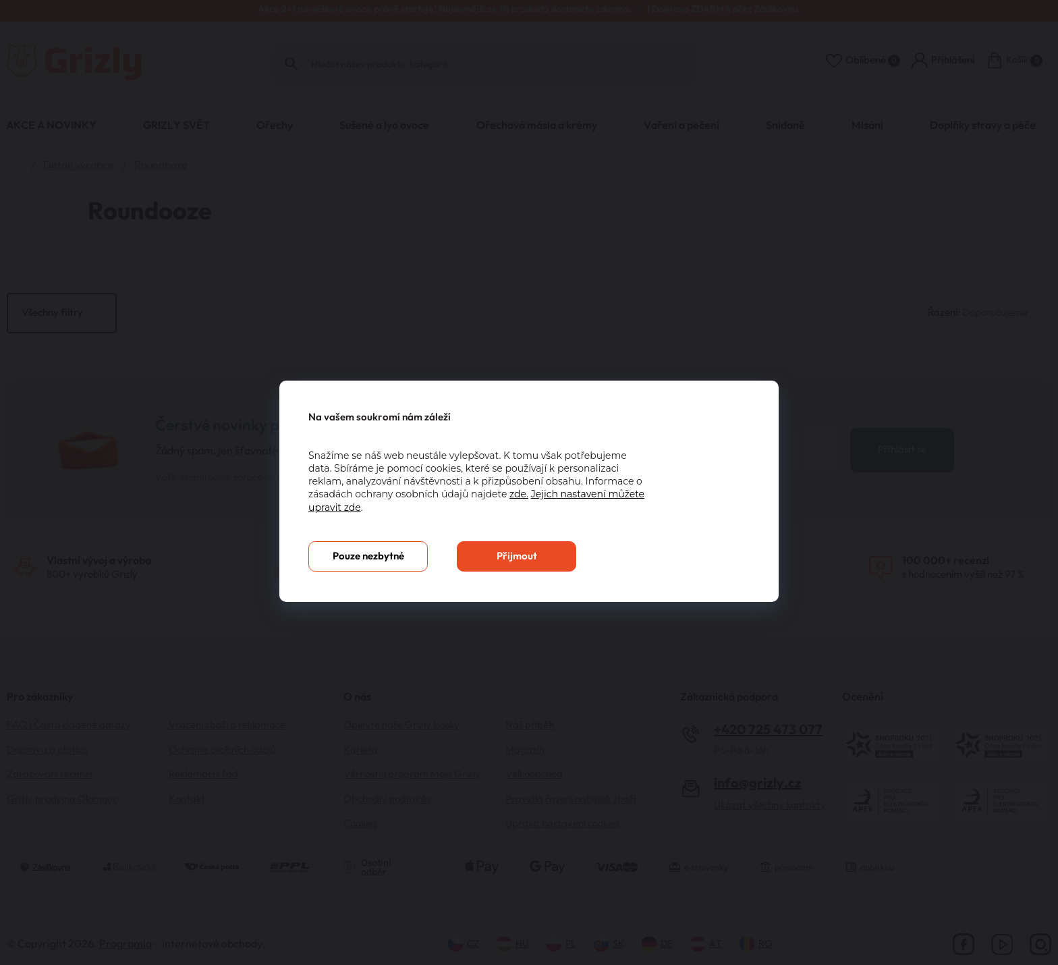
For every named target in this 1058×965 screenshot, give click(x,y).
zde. (518, 494)
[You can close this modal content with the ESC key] (529, 482)
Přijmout (517, 556)
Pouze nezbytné (368, 556)
